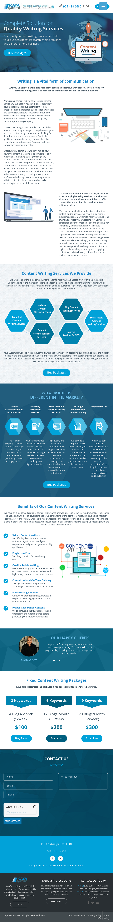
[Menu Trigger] (103, 6)
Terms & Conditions (77, 915)
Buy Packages (17, 53)
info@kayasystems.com (56, 844)
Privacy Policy (94, 915)
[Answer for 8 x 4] (21, 812)
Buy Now (21, 738)
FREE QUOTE (56, 901)
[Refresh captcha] (35, 807)
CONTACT (20, 904)
